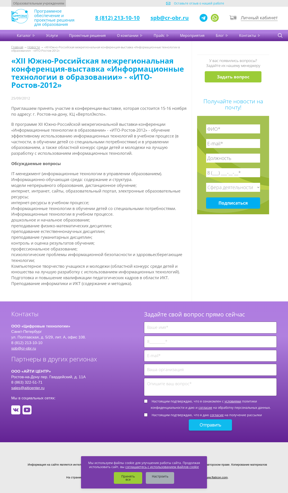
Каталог (24, 35)
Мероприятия (192, 35)
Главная (17, 47)
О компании (128, 35)
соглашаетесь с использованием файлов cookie (162, 467)
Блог (220, 35)
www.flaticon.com (216, 477)
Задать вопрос (233, 77)
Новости (33, 47)
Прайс (160, 35)
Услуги (52, 35)
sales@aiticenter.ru (28, 388)
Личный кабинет (259, 18)
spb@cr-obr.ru (170, 17)
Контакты (248, 35)
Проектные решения (87, 35)
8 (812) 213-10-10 (117, 17)
